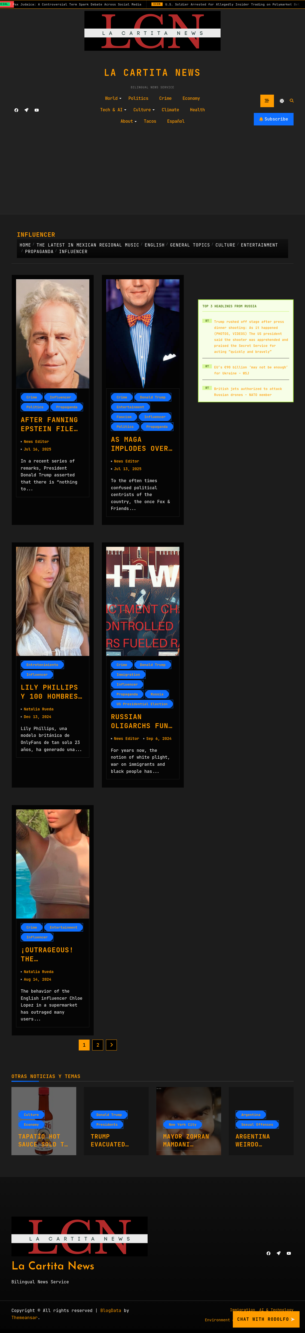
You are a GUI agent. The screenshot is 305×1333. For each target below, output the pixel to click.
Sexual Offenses (257, 1128)
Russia (157, 695)
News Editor (36, 442)
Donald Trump (153, 397)
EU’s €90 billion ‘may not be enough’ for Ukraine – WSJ (251, 370)
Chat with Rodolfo (266, 1319)
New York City (182, 1128)
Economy (191, 98)
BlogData (110, 1314)
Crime (165, 98)
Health (197, 110)
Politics (138, 98)
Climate (170, 110)
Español (176, 121)
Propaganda (66, 407)
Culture (144, 110)
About (128, 121)
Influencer (60, 397)
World (113, 98)
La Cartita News (152, 73)
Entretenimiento (42, 666)
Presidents (107, 1128)
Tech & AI (113, 110)
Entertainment (130, 407)
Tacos (150, 121)
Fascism (124, 417)
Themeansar (24, 1321)
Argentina (250, 1118)
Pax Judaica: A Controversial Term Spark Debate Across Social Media (97, 4)
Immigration (128, 675)
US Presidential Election (142, 705)
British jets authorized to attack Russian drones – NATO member (248, 392)
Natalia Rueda (38, 711)
